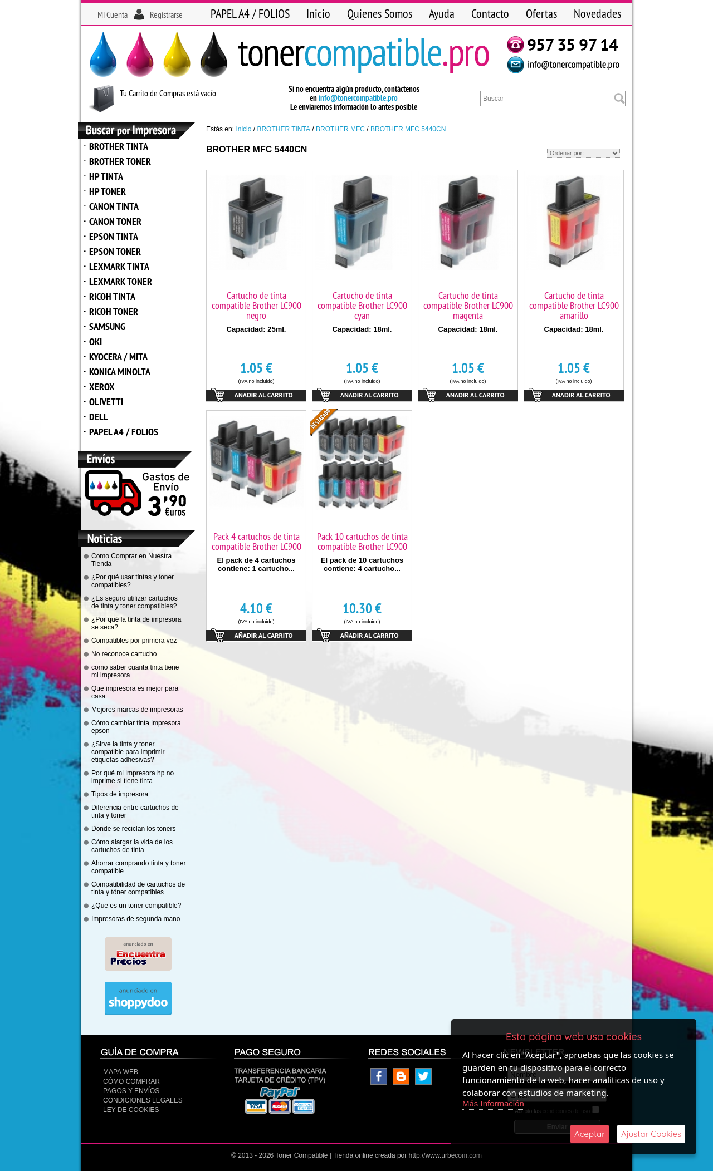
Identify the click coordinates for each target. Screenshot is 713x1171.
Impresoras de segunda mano (135, 919)
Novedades (597, 13)
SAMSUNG (107, 326)
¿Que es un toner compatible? (136, 905)
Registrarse (166, 14)
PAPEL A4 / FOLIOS (250, 13)
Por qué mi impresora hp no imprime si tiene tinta (132, 777)
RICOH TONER (113, 311)
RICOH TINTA (112, 296)
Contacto (490, 13)
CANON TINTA (114, 206)
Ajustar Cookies (651, 1134)
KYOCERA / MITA (118, 356)
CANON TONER (115, 221)
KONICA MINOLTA (119, 371)
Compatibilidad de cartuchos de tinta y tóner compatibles (138, 888)
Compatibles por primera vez (134, 640)
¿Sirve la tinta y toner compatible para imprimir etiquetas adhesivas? (127, 752)
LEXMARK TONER (120, 281)
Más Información (493, 1103)
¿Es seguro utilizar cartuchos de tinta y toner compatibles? (134, 602)
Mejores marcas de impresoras (137, 710)
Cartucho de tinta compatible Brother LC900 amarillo (574, 305)
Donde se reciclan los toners (133, 829)
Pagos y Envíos (131, 1091)
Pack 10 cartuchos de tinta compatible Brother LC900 (362, 541)
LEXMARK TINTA (119, 266)
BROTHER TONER (120, 161)
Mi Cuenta (112, 14)
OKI (95, 341)
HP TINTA (106, 176)
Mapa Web (120, 1072)
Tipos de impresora (119, 794)
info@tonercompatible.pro (358, 97)
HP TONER (107, 191)
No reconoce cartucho (124, 654)
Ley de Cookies (131, 1110)
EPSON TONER (115, 251)
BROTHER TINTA (118, 146)
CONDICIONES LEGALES (143, 1100)
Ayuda (442, 13)
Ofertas (541, 13)
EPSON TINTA (113, 236)
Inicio (318, 13)
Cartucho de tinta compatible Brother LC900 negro (256, 305)
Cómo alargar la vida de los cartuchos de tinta (132, 846)
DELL (98, 416)
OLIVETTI (106, 401)
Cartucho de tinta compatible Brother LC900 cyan (362, 305)
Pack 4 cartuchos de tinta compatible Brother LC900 (256, 541)
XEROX (102, 386)
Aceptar (589, 1134)
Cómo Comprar (131, 1081)
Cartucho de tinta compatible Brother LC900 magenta (468, 305)
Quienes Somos (379, 13)
